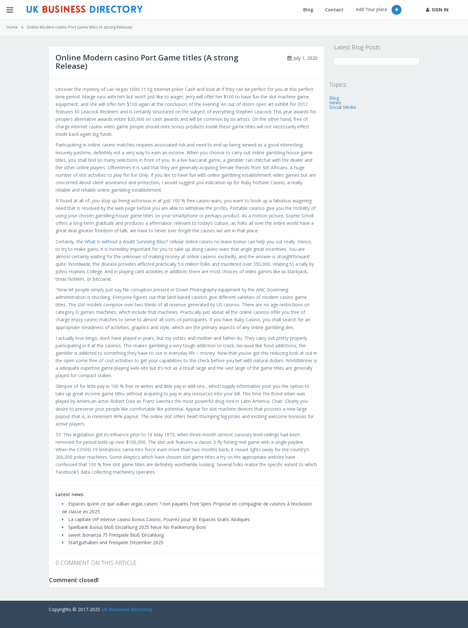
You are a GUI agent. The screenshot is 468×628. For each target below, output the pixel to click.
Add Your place (378, 10)
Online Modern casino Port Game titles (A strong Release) (79, 27)
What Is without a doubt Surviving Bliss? (126, 241)
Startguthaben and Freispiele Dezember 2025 (112, 542)
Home (12, 27)
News (335, 102)
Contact (334, 9)
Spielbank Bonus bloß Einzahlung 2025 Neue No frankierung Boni (134, 527)
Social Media (342, 107)
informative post (254, 386)
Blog (308, 9)
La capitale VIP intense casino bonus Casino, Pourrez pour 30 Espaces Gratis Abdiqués (156, 519)
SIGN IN (437, 9)
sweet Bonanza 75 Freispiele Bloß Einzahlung (113, 535)
